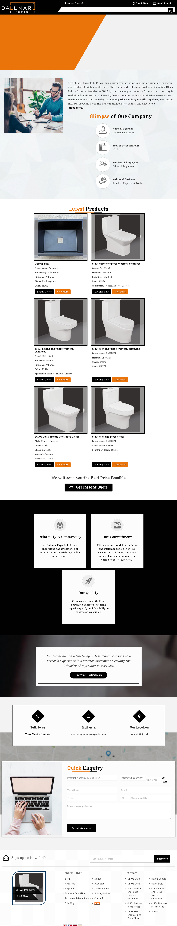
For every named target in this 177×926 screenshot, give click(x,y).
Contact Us (100, 898)
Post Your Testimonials (88, 675)
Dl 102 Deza (133, 879)
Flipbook (70, 888)
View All (155, 912)
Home (97, 879)
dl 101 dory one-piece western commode (116, 263)
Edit (164, 780)
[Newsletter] (122, 859)
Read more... (76, 107)
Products (99, 884)
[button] (37, 734)
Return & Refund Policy (78, 898)
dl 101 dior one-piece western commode (116, 348)
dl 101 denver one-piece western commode (158, 893)
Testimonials (101, 888)
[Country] (92, 798)
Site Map (70, 903)
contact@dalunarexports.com (88, 734)
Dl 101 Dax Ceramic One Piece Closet (57, 436)
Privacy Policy (102, 893)
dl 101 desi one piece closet (135, 905)
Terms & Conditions (76, 893)
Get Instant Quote (88, 487)
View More (62, 292)
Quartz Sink (42, 263)
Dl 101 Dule (157, 884)
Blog (67, 879)
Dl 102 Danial (158, 879)
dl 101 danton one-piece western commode (134, 893)
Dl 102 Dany (133, 884)
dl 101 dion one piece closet (108, 436)
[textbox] (153, 779)
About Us (70, 884)
